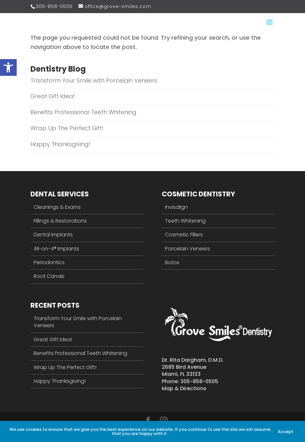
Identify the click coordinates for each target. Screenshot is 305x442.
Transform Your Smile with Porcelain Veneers (93, 80)
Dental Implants (53, 234)
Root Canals (49, 276)
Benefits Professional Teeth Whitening (83, 112)
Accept (285, 432)
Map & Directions (184, 388)
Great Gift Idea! (52, 96)
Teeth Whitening (185, 221)
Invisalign (176, 207)
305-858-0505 (54, 6)
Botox (172, 262)
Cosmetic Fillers (184, 234)
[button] (8, 67)
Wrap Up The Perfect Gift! (66, 128)
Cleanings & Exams (57, 207)
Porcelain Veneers (187, 248)
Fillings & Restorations (60, 221)
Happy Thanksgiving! (60, 144)
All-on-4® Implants (56, 248)
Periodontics (49, 262)
